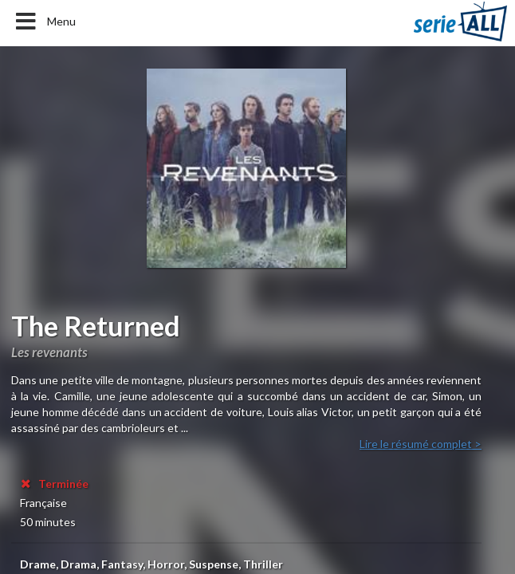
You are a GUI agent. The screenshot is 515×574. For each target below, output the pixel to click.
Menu (44, 21)
